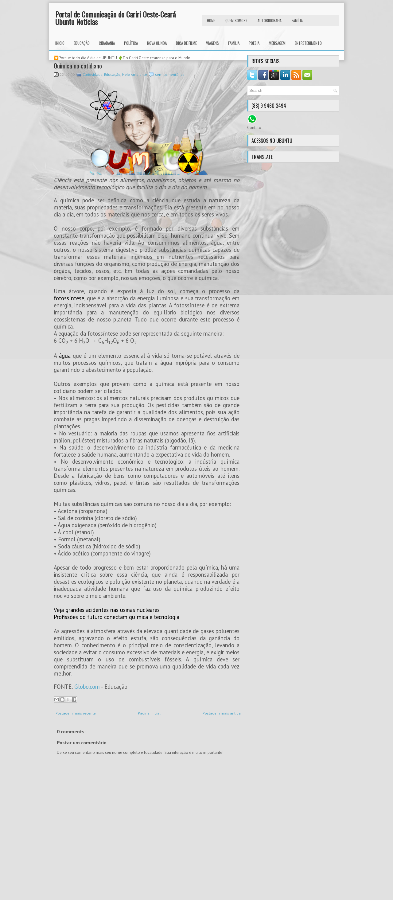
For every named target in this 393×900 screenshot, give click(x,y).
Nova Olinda (157, 43)
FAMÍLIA (297, 20)
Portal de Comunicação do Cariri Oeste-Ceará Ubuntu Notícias (115, 18)
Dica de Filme (186, 43)
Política (131, 43)
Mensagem (277, 43)
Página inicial (149, 713)
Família (233, 43)
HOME (211, 20)
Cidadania (107, 43)
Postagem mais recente (76, 713)
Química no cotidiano (78, 66)
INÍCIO (59, 43)
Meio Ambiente (134, 74)
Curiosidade (93, 74)
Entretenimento (308, 43)
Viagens (212, 43)
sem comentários (170, 74)
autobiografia (270, 20)
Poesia (254, 43)
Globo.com (87, 686)
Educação (82, 43)
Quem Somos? (236, 20)
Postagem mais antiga (222, 713)
